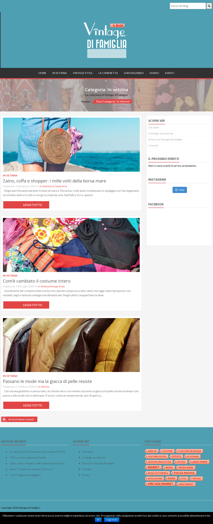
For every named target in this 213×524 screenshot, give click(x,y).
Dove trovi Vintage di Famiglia (165, 139)
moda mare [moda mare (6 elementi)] (186, 467)
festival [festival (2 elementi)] (181, 462)
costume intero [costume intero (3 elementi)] (157, 456)
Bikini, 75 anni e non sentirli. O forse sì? (31, 469)
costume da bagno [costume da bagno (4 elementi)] (190, 451)
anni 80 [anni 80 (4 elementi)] (152, 451)
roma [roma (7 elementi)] (171, 478)
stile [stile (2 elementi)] (183, 478)
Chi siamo (153, 127)
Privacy (86, 474)
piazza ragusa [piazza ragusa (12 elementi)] (184, 472)
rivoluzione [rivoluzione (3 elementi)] (155, 478)
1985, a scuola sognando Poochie (28, 457)
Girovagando (134, 72)
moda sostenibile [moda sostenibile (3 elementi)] (158, 473)
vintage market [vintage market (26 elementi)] (160, 484)
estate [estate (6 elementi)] (176, 456)
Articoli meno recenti (21, 419)
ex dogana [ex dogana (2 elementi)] (193, 456)
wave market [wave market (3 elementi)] (186, 484)
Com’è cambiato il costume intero (37, 281)
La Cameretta (108, 72)
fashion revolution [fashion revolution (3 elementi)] (159, 462)
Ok (98, 520)
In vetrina (59, 72)
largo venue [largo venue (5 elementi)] (199, 461)
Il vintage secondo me (160, 133)
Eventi (169, 72)
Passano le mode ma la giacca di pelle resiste (47, 381)
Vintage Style (83, 72)
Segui (179, 189)
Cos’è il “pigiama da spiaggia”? (25, 474)
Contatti (153, 145)
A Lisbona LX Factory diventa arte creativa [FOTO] (37, 451)
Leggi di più (111, 520)
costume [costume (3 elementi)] (168, 451)
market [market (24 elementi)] (154, 467)
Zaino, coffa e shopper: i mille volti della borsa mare (54, 181)
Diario (154, 72)
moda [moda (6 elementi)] (169, 467)
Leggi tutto (26, 204)
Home (42, 72)
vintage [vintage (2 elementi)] (196, 478)
